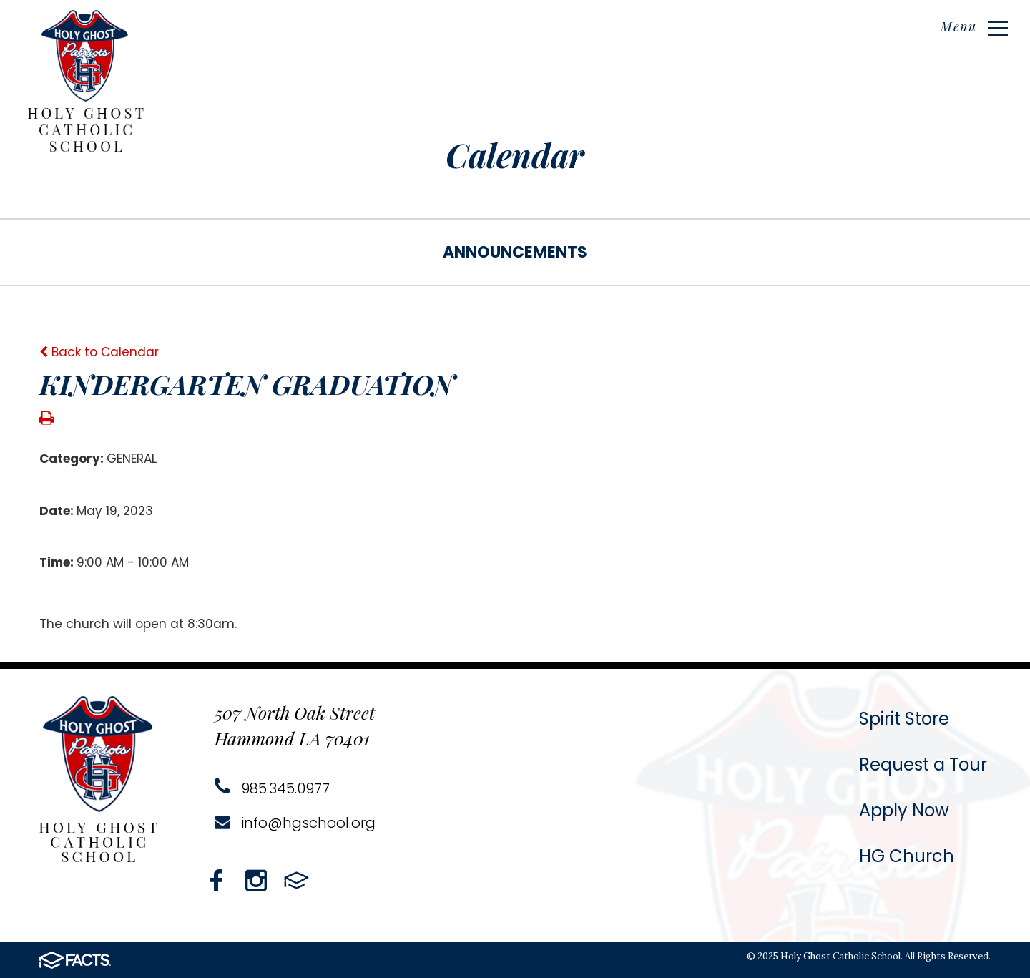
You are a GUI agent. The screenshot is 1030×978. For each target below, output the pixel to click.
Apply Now (904, 810)
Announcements (515, 252)
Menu (974, 26)
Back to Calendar (99, 352)
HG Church (906, 856)
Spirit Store (904, 718)
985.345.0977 (272, 788)
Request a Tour (923, 764)
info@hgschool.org (295, 823)
